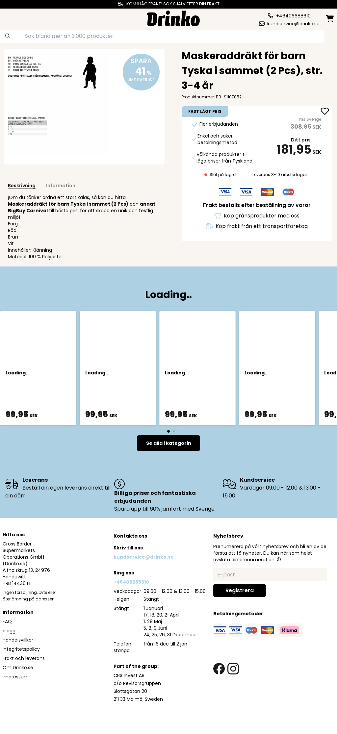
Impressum (16, 676)
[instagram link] (233, 668)
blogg (9, 630)
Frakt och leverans (24, 658)
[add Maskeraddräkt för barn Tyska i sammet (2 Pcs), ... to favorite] (325, 112)
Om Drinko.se (18, 667)
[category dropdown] (21, 17)
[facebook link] (219, 668)
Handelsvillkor (18, 640)
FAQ (7, 621)
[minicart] (330, 18)
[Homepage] (173, 17)
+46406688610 (131, 582)
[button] (278, 559)
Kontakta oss (130, 536)
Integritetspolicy (21, 649)
